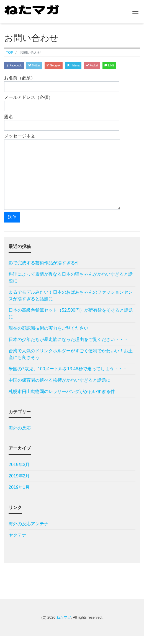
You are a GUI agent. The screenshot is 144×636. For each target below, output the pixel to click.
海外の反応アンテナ (28, 523)
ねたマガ (63, 617)
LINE (109, 65)
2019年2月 (19, 476)
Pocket (92, 65)
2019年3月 (19, 464)
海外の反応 (20, 428)
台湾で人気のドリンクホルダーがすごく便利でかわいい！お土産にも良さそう (71, 354)
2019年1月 (19, 487)
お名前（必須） (61, 84)
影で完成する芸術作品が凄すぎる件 (44, 262)
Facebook (14, 65)
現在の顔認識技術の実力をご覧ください (48, 328)
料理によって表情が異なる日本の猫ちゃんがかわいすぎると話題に (71, 277)
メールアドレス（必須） (61, 103)
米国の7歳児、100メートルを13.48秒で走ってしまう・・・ (68, 368)
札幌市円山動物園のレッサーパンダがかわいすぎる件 (62, 391)
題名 (61, 122)
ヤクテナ (17, 535)
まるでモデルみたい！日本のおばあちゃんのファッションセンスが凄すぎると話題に (71, 295)
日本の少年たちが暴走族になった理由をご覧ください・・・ (68, 339)
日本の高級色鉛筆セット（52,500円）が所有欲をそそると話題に (71, 313)
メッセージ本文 (62, 172)
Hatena (73, 65)
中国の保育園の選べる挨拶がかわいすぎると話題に (59, 380)
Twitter (34, 65)
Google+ (54, 65)
